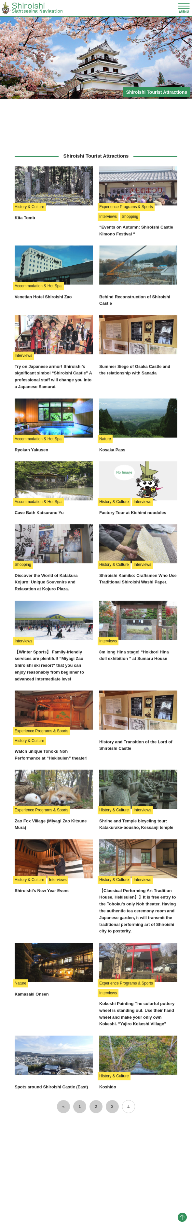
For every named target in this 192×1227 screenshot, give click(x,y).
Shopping (130, 354)
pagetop (182, 1217)
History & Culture (29, 344)
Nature (105, 577)
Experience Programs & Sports (126, 344)
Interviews (108, 354)
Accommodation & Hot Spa (38, 424)
